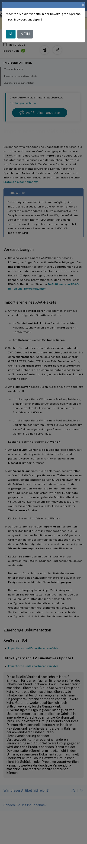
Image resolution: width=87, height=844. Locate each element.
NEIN (25, 34)
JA (11, 34)
